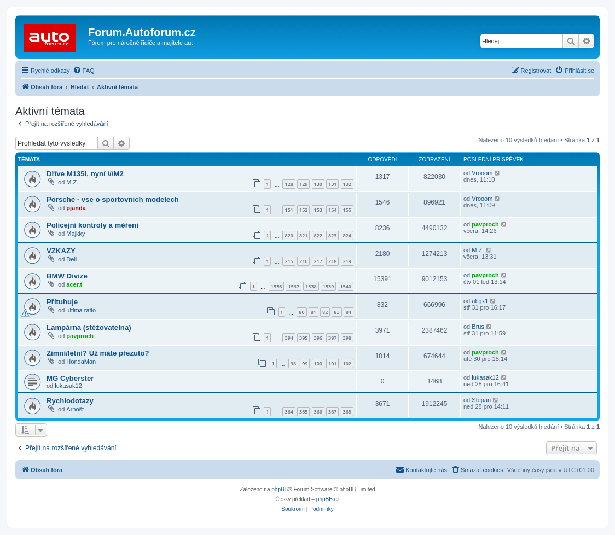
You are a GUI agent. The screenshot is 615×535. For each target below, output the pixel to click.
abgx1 (480, 301)
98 (293, 363)
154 (332, 209)
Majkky (75, 233)
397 (332, 337)
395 (303, 337)
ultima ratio (81, 310)
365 (303, 411)
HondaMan (81, 361)
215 (289, 261)
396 (318, 337)
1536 (276, 286)
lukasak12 (68, 385)
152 (303, 209)
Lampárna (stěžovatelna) (89, 327)
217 (318, 261)
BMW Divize (67, 276)
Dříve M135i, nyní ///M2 (85, 174)
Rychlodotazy (70, 401)
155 (347, 209)
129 (303, 184)
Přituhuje (62, 302)
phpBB (279, 489)
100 (318, 363)
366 (318, 411)
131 (332, 184)
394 (289, 337)
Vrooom (482, 173)
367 (332, 411)
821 (303, 235)
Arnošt (75, 409)
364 (289, 411)
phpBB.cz (328, 499)
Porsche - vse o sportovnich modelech (113, 199)
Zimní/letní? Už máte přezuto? (98, 353)
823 (332, 235)
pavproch (485, 224)
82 (325, 312)
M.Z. (72, 182)
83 (336, 312)
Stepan (481, 400)
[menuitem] (84, 70)
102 (347, 363)
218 (332, 261)
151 (289, 209)
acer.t (74, 284)
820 (289, 235)
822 (318, 235)
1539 (328, 286)
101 (332, 363)
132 (347, 184)
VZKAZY (61, 251)
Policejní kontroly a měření (92, 225)
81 (313, 312)
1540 (345, 286)
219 (347, 261)
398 (347, 337)
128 (289, 184)
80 (301, 312)
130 (318, 184)
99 (305, 363)
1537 (293, 286)
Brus (478, 326)
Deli (71, 259)
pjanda (75, 208)
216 (303, 261)
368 (347, 411)
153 (318, 209)
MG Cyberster (70, 378)
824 (347, 235)
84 (348, 312)
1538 (311, 286)
